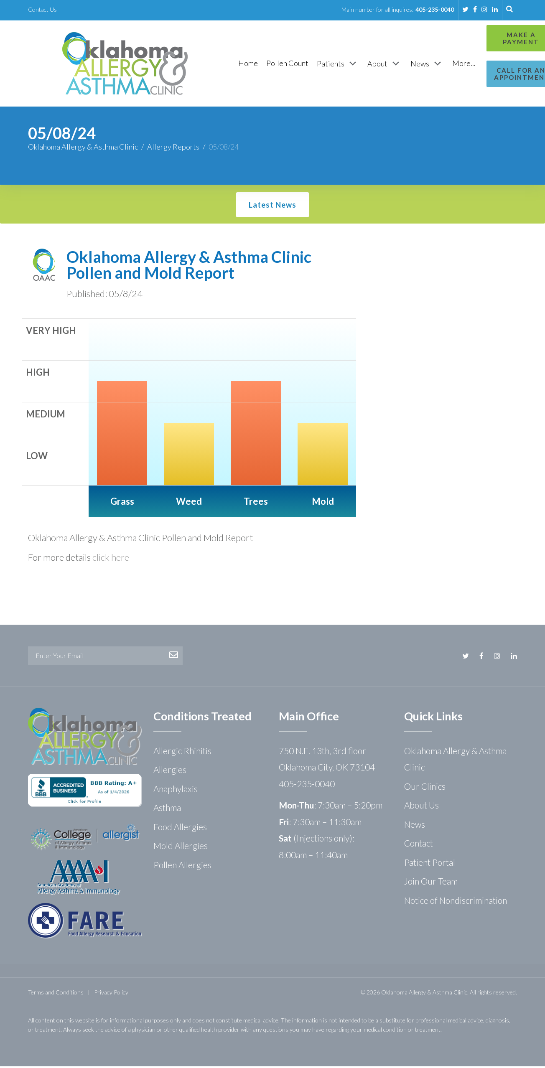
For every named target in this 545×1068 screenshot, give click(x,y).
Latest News (272, 206)
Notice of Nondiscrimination (455, 902)
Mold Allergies (180, 847)
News (414, 826)
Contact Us (42, 9)
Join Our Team (431, 882)
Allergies (169, 771)
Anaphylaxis (175, 790)
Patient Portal (429, 864)
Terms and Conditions (56, 993)
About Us (421, 806)
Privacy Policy (111, 993)
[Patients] (294, 64)
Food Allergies (180, 828)
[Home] (205, 64)
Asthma (167, 809)
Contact (418, 844)
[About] (341, 64)
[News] (384, 64)
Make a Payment (480, 38)
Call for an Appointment (480, 73)
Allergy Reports (173, 148)
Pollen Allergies (182, 866)
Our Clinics (425, 788)
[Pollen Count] (244, 64)
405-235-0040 (434, 9)
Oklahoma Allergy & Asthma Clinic (83, 148)
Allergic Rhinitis (182, 752)
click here (110, 559)
